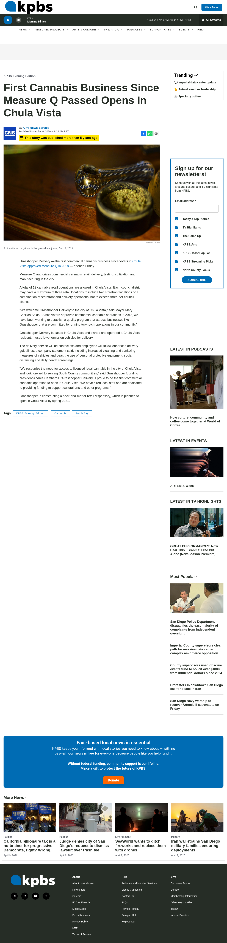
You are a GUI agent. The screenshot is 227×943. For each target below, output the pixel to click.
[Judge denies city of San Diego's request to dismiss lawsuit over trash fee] (85, 817)
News (23, 36)
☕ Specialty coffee (187, 96)
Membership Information (184, 896)
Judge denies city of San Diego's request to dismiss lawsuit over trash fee (84, 845)
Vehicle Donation (180, 915)
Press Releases (81, 915)
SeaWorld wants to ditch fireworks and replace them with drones (140, 845)
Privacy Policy (80, 921)
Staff (74, 928)
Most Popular (184, 576)
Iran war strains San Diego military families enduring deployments (195, 845)
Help (201, 36)
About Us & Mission (83, 883)
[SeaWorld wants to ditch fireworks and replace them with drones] (141, 817)
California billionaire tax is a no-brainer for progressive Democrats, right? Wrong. (29, 845)
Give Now (213, 9)
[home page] (27, 9)
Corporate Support (181, 883)
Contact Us (127, 896)
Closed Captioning (131, 889)
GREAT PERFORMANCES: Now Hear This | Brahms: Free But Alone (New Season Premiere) (194, 550)
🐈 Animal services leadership (195, 89)
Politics (8, 836)
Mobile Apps (79, 908)
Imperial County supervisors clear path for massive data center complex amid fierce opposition (196, 649)
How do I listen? (130, 908)
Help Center (128, 921)
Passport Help (129, 915)
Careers (76, 896)
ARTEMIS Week (182, 486)
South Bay (82, 413)
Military (175, 836)
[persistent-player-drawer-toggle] (211, 26)
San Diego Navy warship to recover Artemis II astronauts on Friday (194, 704)
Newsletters (78, 889)
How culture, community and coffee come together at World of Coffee (195, 421)
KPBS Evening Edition (19, 76)
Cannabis (60, 413)
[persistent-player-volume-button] (19, 26)
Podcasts (134, 36)
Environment (123, 836)
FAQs (124, 902)
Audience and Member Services (139, 883)
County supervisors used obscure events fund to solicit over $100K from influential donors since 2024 (196, 669)
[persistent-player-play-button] (8, 25)
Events (184, 36)
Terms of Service (81, 934)
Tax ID (174, 908)
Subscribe (196, 280)
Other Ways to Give (181, 902)
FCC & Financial (81, 902)
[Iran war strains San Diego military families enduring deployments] (197, 817)
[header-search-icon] (196, 9)
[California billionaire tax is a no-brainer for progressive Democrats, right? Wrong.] (30, 817)
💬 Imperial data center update (195, 82)
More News (15, 797)
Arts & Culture (84, 36)
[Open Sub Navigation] (29, 36)
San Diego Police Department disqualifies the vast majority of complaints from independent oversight (194, 627)
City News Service (36, 127)
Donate (113, 780)
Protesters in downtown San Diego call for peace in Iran (196, 687)
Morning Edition (36, 27)
